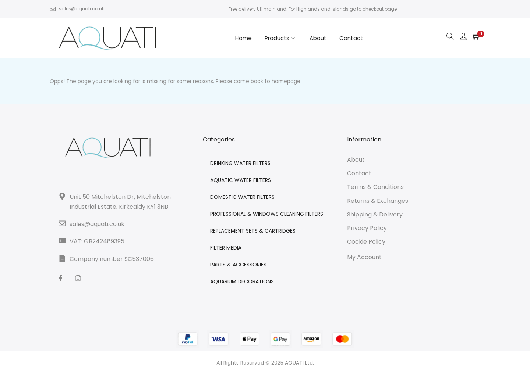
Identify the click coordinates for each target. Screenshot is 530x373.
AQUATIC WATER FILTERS (240, 180)
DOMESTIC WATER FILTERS (242, 197)
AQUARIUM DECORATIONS (242, 281)
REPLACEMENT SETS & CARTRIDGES (253, 230)
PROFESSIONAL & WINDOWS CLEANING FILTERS (266, 214)
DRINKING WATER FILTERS (240, 163)
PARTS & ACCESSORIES (238, 264)
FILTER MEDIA (225, 247)
